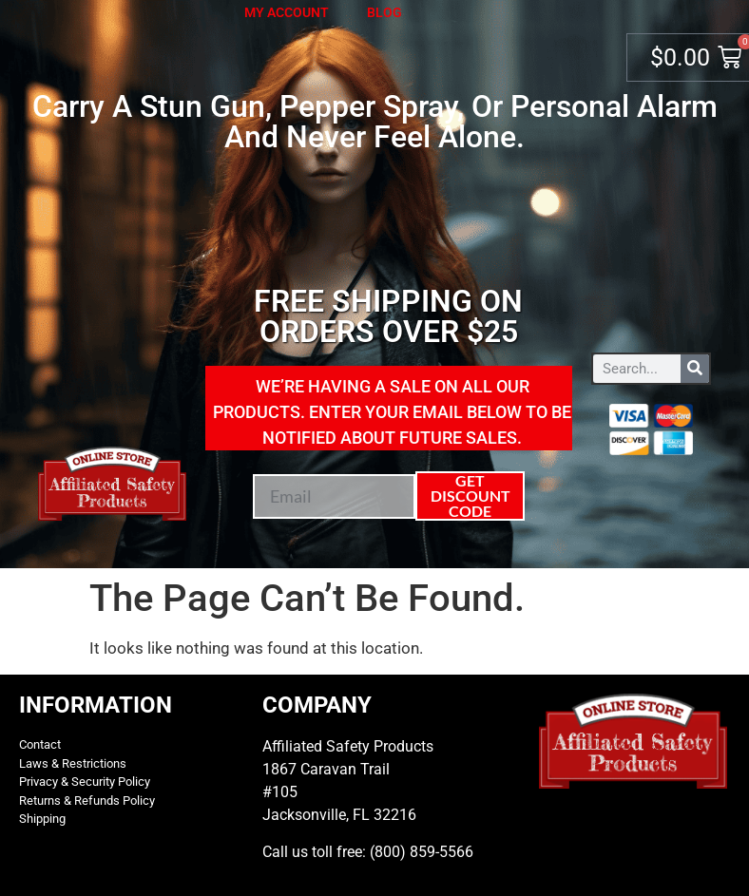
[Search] (695, 368)
